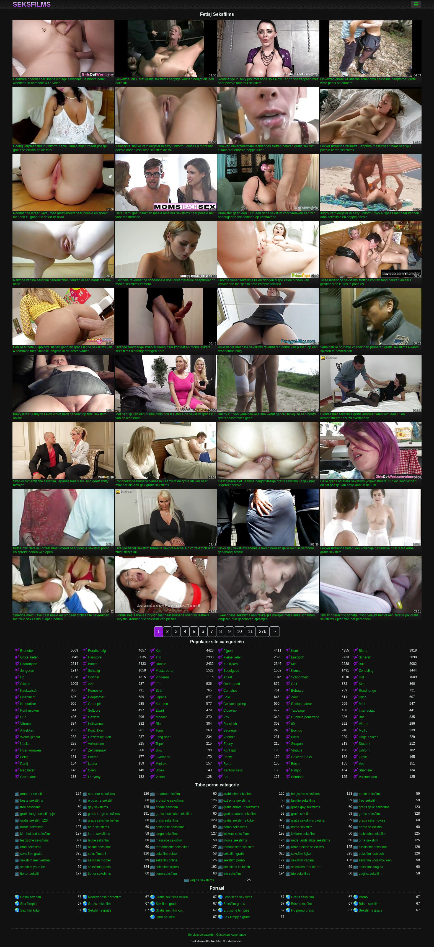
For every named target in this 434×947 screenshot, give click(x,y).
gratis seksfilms (167, 820)
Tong (159, 730)
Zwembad (163, 757)
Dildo (362, 697)
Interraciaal (367, 710)
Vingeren (162, 677)
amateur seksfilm (32, 794)
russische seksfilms (373, 847)
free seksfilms (30, 807)
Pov (226, 717)
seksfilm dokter (167, 854)
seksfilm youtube (32, 867)
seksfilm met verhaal (35, 860)
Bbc (362, 717)
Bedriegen (231, 730)
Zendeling (366, 671)
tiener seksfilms (99, 874)
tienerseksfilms (166, 874)
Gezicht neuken (99, 737)
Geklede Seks (301, 757)
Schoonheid (300, 677)
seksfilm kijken (301, 854)
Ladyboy (94, 777)
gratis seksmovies (372, 820)
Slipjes (25, 684)
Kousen (297, 671)
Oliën (92, 770)
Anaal (227, 677)
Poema (93, 757)
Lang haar (163, 737)
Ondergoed (231, 684)
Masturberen (165, 671)
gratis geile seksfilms (374, 807)
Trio (158, 657)
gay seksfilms (98, 807)
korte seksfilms (99, 834)
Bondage (297, 777)
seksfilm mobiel (99, 860)
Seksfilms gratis (99, 910)
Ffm (158, 684)
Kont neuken (29, 710)
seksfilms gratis (99, 867)
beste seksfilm (369, 794)
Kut (158, 651)
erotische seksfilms (170, 800)
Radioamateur (301, 704)
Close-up (230, 710)
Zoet (294, 697)
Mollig (363, 730)
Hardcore (95, 657)
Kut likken (230, 664)
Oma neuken (165, 917)
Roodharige (367, 691)
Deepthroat (96, 697)
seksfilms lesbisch (236, 867)
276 (262, 631)
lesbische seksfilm (372, 834)
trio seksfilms (300, 874)
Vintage (296, 750)
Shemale (365, 770)
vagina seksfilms (202, 880)
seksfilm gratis (233, 854)
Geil (294, 684)
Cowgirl (93, 677)
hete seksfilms (98, 827)
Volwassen (96, 744)
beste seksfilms (31, 800)
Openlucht (27, 697)
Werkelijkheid (30, 737)
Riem (159, 724)
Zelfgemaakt (97, 750)
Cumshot (230, 691)
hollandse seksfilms (170, 827)
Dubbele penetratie (305, 717)
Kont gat (229, 750)
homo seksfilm (301, 827)
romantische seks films (172, 847)
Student (364, 744)
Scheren (365, 657)
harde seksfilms (31, 827)
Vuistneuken (368, 777)
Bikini (295, 737)
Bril (225, 777)
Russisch (230, 724)
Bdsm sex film (30, 897)
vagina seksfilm (370, 874)
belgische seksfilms (305, 794)
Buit (362, 664)
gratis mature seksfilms (240, 814)
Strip (159, 691)
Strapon (297, 744)
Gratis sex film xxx (169, 910)
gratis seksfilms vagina (308, 820)
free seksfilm (368, 800)
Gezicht (93, 717)
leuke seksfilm (98, 840)
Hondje (161, 664)
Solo (226, 697)
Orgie (363, 757)
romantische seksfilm (238, 847)
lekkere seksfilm (303, 834)
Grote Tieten (29, 657)
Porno (363, 897)
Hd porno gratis (302, 910)
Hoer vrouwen (30, 750)
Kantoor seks (233, 770)
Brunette (26, 651)
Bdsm (295, 764)
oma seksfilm (368, 840)
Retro (227, 764)
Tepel (160, 744)
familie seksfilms (303, 800)
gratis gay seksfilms (305, 807)
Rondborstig (97, 651)
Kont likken (96, 730)
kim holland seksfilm (35, 834)
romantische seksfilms (307, 847)
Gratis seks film (302, 897)
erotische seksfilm (101, 800)
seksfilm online (166, 860)
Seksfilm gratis (234, 904)
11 (250, 631)
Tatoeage (298, 710)
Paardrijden (28, 664)
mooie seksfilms (235, 840)
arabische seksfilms (237, 794)
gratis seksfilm (369, 814)
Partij (24, 764)
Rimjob (296, 770)
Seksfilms (32, 4)
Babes (92, 664)
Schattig (94, 671)
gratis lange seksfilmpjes (38, 814)
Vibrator (26, 724)
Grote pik (95, 704)
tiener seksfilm (31, 874)
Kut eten (162, 704)
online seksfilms (100, 847)
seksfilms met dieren (306, 867)
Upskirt (25, 744)
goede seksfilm (167, 807)
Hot (361, 677)
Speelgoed (231, 671)
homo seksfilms (370, 827)
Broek (160, 770)
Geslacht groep (234, 704)
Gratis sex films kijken (172, 897)
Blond (363, 651)
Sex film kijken (31, 910)
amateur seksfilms (101, 794)
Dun (23, 717)
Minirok (161, 764)
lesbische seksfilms (34, 840)
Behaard (297, 691)
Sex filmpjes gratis (236, 917)
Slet (362, 684)
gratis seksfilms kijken (239, 820)
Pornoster (95, 691)
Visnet (160, 777)
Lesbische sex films (237, 897)
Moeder (161, 717)
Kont (294, 651)
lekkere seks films (236, 834)
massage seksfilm (169, 840)
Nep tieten (27, 770)
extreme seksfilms (236, 800)
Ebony (228, 744)
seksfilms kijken (167, 867)
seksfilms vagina (371, 867)
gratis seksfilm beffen (103, 820)
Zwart (160, 710)
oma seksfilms (30, 847)
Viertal (363, 724)
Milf (293, 664)
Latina (92, 764)
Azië (91, 684)
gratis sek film (301, 814)
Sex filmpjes (29, 904)
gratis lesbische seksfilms (174, 814)
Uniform (364, 750)
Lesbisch (297, 657)
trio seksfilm (232, 874)
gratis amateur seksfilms (241, 807)
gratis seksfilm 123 (34, 820)
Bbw (159, 750)
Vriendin (229, 737)
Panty (227, 757)
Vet (361, 764)
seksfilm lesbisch (371, 854)
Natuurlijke (28, 704)
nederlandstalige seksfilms (310, 840)
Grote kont (28, 777)
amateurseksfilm (168, 794)
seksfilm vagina (302, 860)
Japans (161, 697)
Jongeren (27, 671)
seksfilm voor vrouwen (375, 860)
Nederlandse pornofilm (105, 897)
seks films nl (97, 854)
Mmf (362, 704)
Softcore (94, 710)
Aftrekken (27, 730)
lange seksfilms (167, 834)
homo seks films (235, 827)
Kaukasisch (28, 691)
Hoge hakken (368, 737)
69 (293, 724)
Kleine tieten (232, 657)
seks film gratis (31, 854)
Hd (22, 677)
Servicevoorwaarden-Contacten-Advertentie (217, 934)
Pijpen (227, 651)
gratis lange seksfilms (104, 814)
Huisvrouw (96, 724)
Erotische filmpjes (236, 910)
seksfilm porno (234, 860)
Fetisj (24, 757)
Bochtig (296, 730)
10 (239, 631)
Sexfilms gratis (166, 904)
